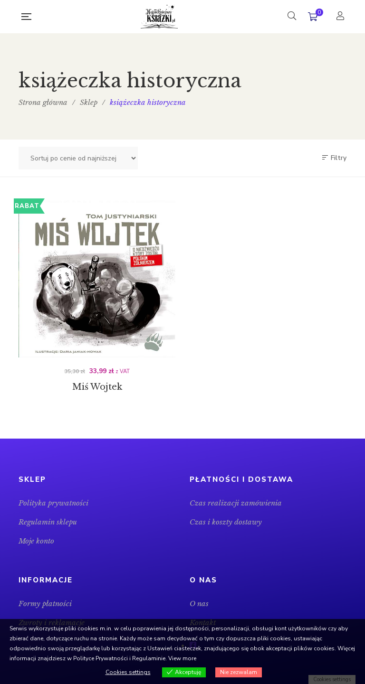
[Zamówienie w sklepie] (78, 158)
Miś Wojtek (97, 389)
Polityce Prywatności (100, 658)
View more (182, 658)
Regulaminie (148, 658)
